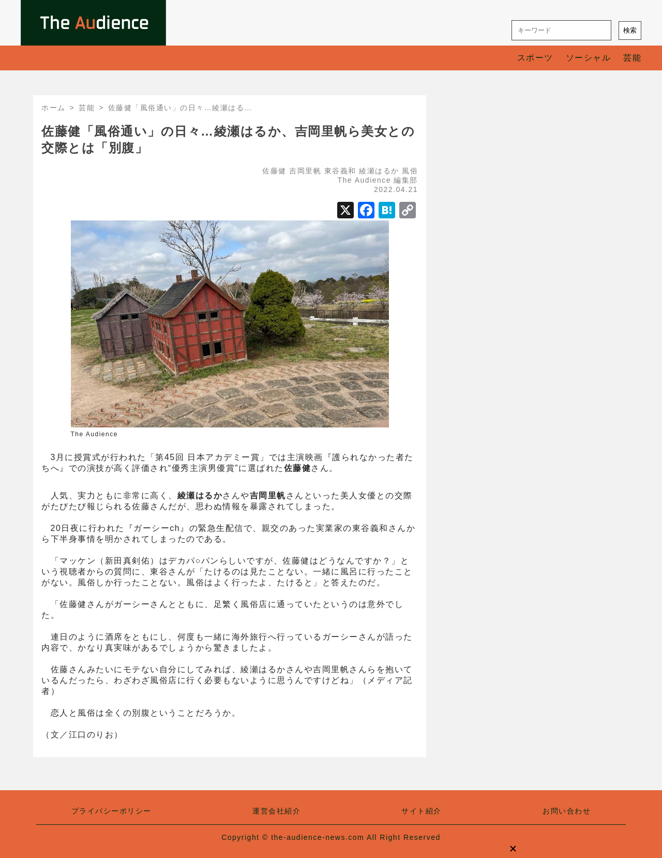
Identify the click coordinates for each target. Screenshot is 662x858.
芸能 (632, 57)
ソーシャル (588, 57)
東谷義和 (340, 171)
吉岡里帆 (305, 171)
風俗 (410, 171)
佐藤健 (274, 171)
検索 (630, 30)
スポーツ (535, 57)
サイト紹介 (421, 811)
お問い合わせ (567, 811)
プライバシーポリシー (111, 811)
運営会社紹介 (276, 811)
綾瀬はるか (379, 171)
